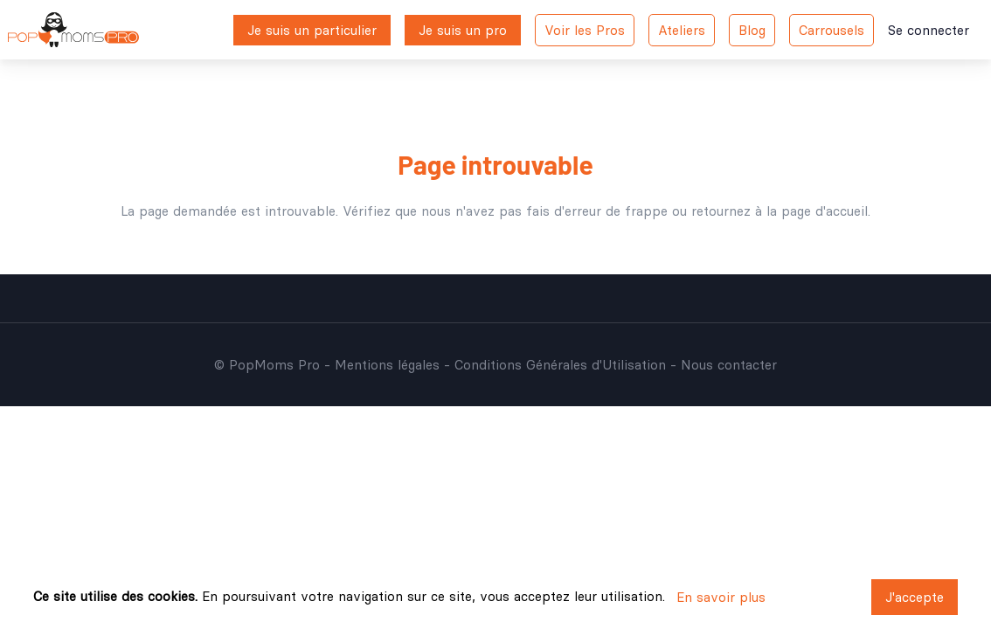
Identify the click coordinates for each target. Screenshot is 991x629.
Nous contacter (729, 364)
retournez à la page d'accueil (779, 211)
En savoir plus (721, 597)
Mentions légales (387, 364)
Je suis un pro (463, 30)
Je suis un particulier (312, 30)
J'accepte (914, 597)
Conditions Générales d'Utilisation (560, 364)
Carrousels (831, 30)
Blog (752, 30)
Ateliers (681, 30)
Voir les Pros (584, 30)
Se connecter (928, 30)
